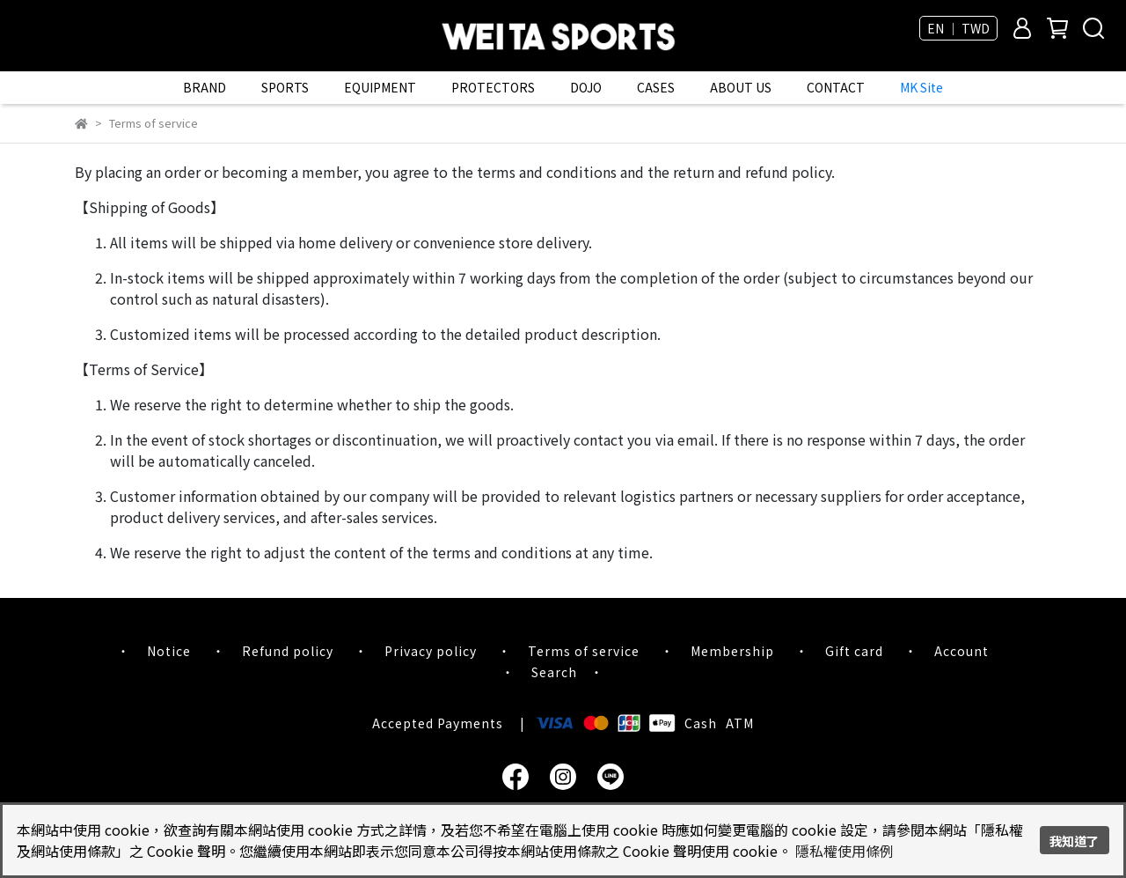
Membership (732, 651)
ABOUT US (740, 87)
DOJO (586, 87)
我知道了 (1074, 840)
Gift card (854, 651)
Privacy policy (430, 651)
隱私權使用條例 (844, 850)
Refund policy (287, 651)
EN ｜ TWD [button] (958, 28)
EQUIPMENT (380, 87)
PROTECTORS (493, 87)
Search (554, 672)
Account (961, 651)
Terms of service (584, 651)
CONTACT (836, 87)
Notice (169, 651)
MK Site (921, 87)
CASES (656, 87)
